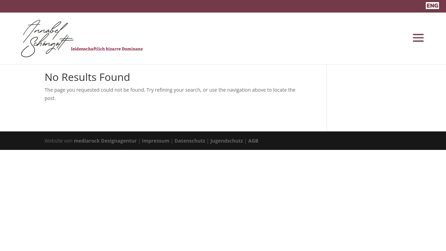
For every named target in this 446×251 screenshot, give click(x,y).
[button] (15, 235)
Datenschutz (190, 140)
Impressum (155, 140)
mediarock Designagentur (105, 140)
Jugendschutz (226, 140)
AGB (253, 140)
